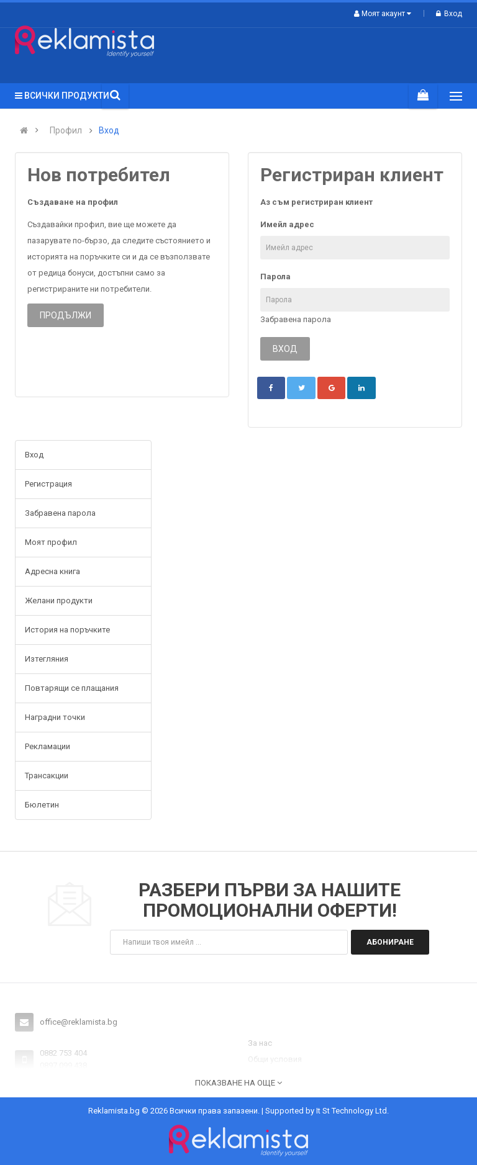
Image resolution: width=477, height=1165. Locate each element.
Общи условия (275, 1059)
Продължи (65, 315)
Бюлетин (42, 804)
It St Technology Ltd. (352, 1110)
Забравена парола (295, 319)
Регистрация (48, 483)
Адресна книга (52, 571)
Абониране (390, 942)
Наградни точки (55, 717)
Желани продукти (59, 600)
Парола (275, 276)
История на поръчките (67, 629)
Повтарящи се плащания (72, 688)
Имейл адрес (287, 224)
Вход (449, 13)
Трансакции (46, 775)
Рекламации (47, 746)
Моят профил (51, 542)
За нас (260, 1043)
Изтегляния (46, 658)
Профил (66, 131)
